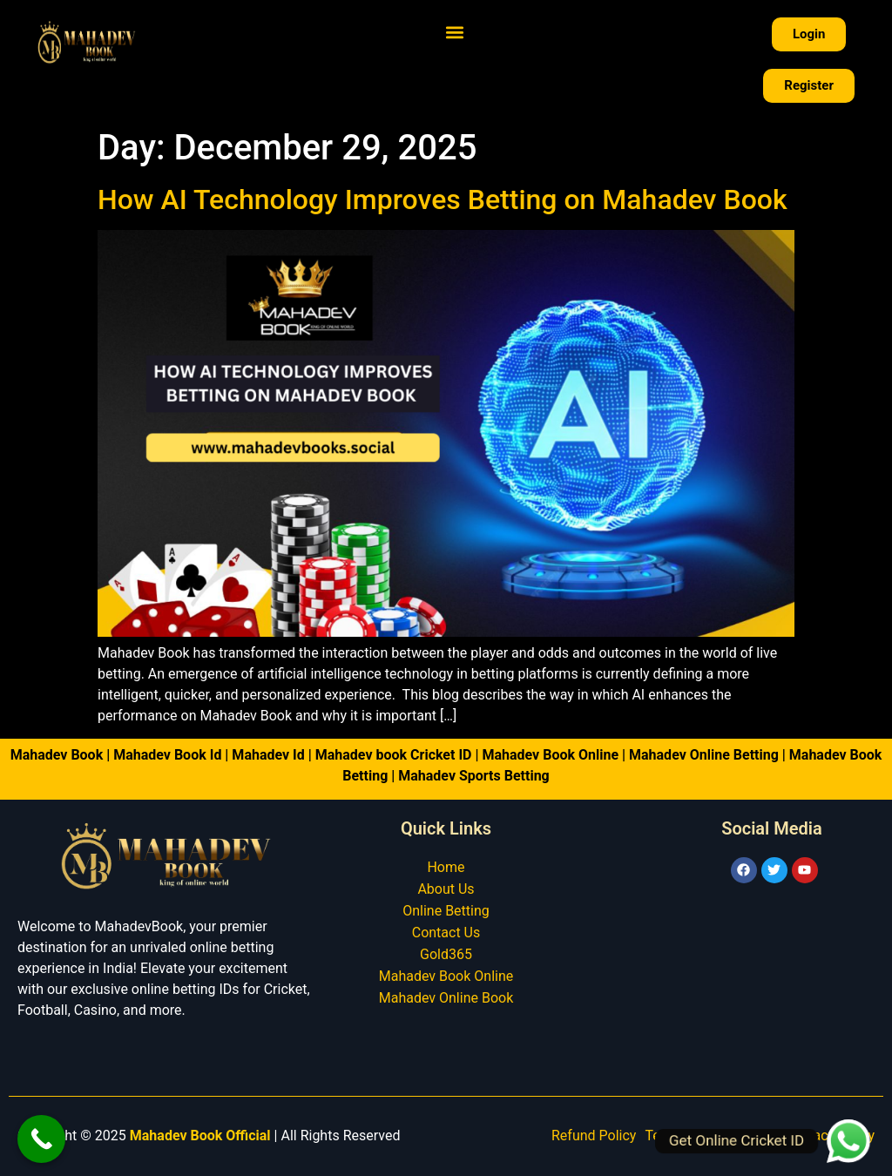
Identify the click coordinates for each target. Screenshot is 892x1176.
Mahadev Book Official (200, 1135)
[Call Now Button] (41, 1139)
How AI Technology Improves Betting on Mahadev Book (442, 199)
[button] (455, 31)
